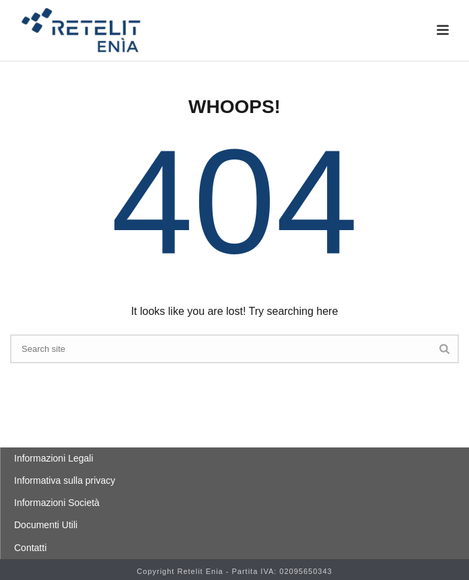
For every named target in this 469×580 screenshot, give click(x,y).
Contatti (30, 547)
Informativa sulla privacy (64, 480)
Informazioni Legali (54, 458)
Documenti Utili (45, 524)
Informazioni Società (57, 502)
